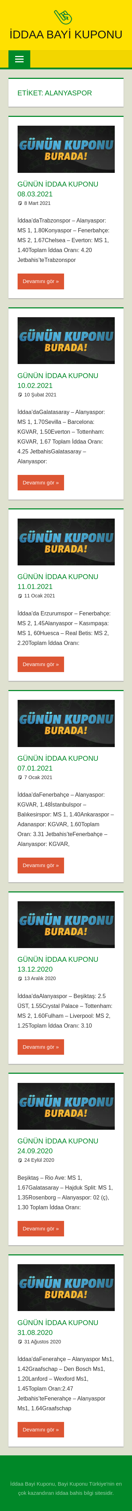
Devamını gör (39, 281)
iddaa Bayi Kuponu (66, 34)
